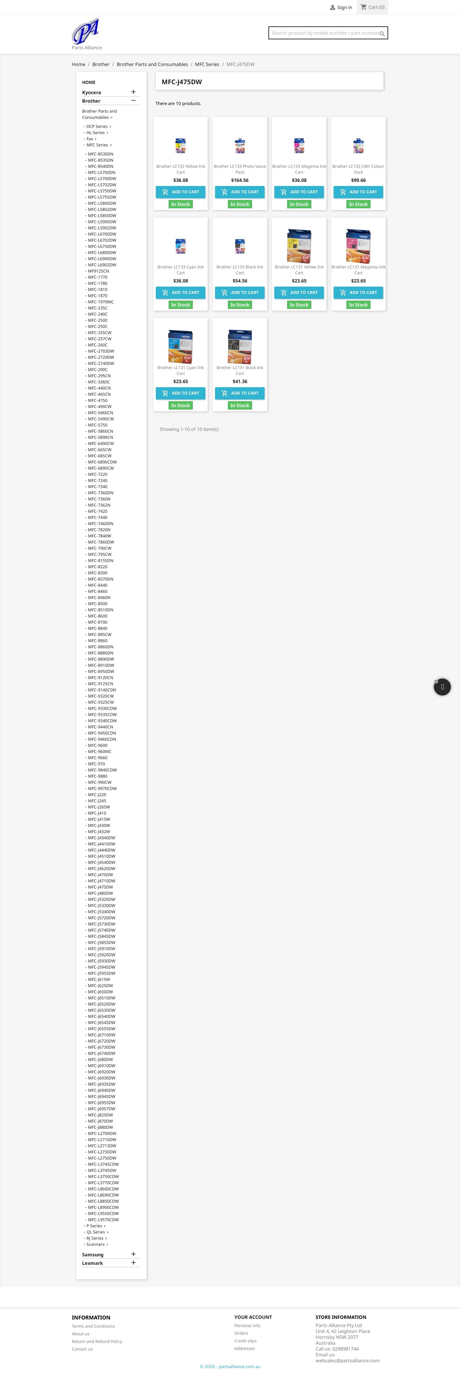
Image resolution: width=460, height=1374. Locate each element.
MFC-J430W (99, 825)
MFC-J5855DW (101, 942)
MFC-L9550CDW (103, 1213)
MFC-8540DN (101, 166)
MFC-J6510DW (101, 998)
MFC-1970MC (101, 301)
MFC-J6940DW (101, 1090)
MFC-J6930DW (101, 1078)
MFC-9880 (97, 776)
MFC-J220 (97, 794)
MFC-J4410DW (101, 844)
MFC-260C (98, 345)
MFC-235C (98, 308)
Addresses (244, 1348)
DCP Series (97, 126)
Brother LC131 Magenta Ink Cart (358, 269)
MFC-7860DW (101, 542)
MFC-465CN (99, 394)
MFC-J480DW (100, 893)
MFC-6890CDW (102, 462)
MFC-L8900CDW (103, 1207)
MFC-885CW (99, 634)
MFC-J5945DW (101, 967)
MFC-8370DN (101, 579)
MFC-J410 (97, 813)
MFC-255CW (99, 332)
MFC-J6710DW (101, 1035)
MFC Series (97, 145)
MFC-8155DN (101, 560)
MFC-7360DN (101, 492)
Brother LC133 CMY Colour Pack (358, 169)
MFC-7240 (97, 480)
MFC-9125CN (100, 683)
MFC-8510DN (101, 609)
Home (88, 82)
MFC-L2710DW (102, 1139)
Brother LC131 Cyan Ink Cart (181, 370)
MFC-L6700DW (102, 234)
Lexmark (92, 1263)
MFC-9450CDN (102, 733)
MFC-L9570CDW (103, 1219)
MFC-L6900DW (102, 258)
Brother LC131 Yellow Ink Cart (299, 269)
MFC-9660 (97, 757)
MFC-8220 (97, 566)
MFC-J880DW (100, 1127)
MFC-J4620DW (101, 868)
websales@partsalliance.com (348, 1360)
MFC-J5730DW (101, 924)
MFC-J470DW (100, 874)
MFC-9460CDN (102, 739)
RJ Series (95, 1238)
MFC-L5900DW (102, 221)
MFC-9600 (97, 745)
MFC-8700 (97, 622)
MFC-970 (96, 763)
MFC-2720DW (101, 357)
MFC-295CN (99, 375)
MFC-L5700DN (102, 172)
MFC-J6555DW (101, 1028)
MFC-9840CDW (102, 770)
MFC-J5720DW (101, 917)
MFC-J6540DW (101, 1016)
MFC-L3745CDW (103, 1164)
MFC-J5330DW (101, 905)
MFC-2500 (97, 320)
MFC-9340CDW (102, 720)
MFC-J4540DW (101, 862)
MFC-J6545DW (101, 1022)
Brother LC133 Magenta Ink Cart (299, 169)
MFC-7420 (97, 511)
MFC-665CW (99, 449)
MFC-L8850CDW (103, 1201)
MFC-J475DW (100, 887)
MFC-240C (98, 314)
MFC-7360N (99, 499)
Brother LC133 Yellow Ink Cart (180, 169)
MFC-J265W (99, 807)
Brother (91, 101)
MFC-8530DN (101, 154)
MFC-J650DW (100, 991)
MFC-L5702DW (102, 184)
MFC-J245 (97, 800)
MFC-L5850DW (102, 215)
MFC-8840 (97, 628)
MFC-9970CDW (102, 788)
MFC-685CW (99, 455)
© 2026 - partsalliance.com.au (230, 1366)
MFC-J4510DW (101, 856)
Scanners (96, 1244)
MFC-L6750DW (102, 246)
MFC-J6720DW (101, 1041)
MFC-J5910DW (101, 948)
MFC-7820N (99, 529)
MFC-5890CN (100, 437)
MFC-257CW (99, 338)
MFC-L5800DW (102, 203)
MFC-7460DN (101, 523)
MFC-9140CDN (102, 690)
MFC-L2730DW (102, 1152)
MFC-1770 (97, 277)
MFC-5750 (97, 425)
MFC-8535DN (101, 160)
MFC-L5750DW (102, 191)
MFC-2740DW (101, 363)
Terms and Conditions (93, 1326)
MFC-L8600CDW (103, 1189)
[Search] (328, 32)
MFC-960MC (99, 751)
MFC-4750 (97, 400)
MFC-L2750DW (102, 1158)
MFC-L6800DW (102, 252)
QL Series (96, 1232)
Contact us (82, 1349)
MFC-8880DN (101, 653)
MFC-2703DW (101, 351)
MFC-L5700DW (102, 178)
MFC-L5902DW (102, 228)
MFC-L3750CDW (103, 1176)
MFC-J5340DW (101, 911)
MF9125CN (98, 271)
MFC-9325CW (101, 702)
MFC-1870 (97, 295)
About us (80, 1333)
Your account (253, 1317)
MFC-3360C (99, 382)
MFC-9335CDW (102, 714)
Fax (90, 138)
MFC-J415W (99, 819)
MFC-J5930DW (101, 961)
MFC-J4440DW (101, 850)
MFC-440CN (99, 388)
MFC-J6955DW (101, 1102)
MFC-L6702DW (102, 240)
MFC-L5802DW (102, 209)
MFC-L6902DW (102, 265)
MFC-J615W (99, 979)
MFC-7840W (99, 536)
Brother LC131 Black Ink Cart (240, 370)
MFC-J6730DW (101, 1047)
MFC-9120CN (100, 677)
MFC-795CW (99, 554)
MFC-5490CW (101, 419)
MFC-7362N (99, 505)
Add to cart (180, 192)
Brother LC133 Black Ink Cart (240, 269)
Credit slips (245, 1340)
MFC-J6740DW (101, 1053)
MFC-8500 (97, 603)
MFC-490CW (99, 406)
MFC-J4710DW (101, 881)
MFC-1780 (97, 283)
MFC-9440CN (100, 727)
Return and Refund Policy (97, 1341)
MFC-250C (98, 326)
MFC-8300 (97, 573)
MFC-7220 (97, 474)
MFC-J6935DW (101, 1084)
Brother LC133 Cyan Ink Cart (181, 269)
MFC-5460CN (100, 412)
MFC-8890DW (101, 659)
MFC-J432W (99, 831)
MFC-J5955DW (101, 973)
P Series (94, 1226)
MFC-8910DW (101, 665)
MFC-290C (98, 369)
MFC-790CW (99, 548)
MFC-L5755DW (102, 197)
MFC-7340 (97, 486)
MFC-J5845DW (101, 936)
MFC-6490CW (101, 443)
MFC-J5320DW (101, 899)
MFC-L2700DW (102, 1133)
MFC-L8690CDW (103, 1195)
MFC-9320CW (101, 696)
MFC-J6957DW (101, 1108)
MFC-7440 (97, 517)
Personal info (247, 1325)
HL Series (96, 132)
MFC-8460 (97, 591)
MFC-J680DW (100, 1059)
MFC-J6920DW (101, 1072)
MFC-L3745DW (102, 1170)
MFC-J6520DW (101, 1004)
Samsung (93, 1255)
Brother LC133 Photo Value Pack (240, 169)
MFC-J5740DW (101, 930)
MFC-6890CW (101, 468)
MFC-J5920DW (101, 954)
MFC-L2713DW (102, 1145)
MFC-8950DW (101, 671)
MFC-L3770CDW (103, 1182)
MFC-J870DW (100, 1121)
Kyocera (91, 92)
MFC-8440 (97, 585)
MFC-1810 (97, 289)
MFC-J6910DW (101, 1065)
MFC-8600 (97, 616)
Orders (241, 1333)
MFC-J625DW (100, 985)
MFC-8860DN (101, 646)
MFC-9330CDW (102, 708)
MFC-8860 (97, 640)
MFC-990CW (99, 782)
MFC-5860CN (100, 431)
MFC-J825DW (100, 1115)
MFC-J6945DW (101, 1096)
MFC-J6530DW (101, 1010)
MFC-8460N (99, 597)
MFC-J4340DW (101, 837)
